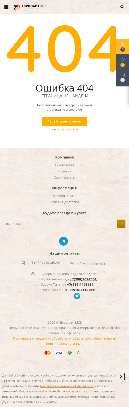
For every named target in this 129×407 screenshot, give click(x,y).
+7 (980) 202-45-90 (44, 262)
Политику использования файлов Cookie (67, 386)
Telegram (63, 241)
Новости (64, 171)
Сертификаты (64, 177)
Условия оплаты (64, 195)
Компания (64, 157)
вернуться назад (67, 129)
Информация (64, 187)
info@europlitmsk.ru (92, 263)
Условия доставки (64, 202)
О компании (64, 165)
